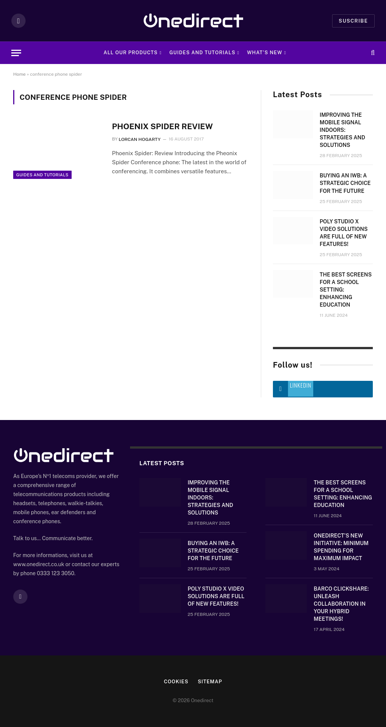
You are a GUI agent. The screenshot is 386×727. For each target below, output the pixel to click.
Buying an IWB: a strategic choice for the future (345, 183)
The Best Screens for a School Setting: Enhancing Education (346, 290)
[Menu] (16, 52)
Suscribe (353, 21)
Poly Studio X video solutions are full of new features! (344, 232)
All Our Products (131, 52)
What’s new (264, 52)
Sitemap (210, 681)
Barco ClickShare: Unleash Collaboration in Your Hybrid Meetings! (341, 604)
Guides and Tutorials (202, 52)
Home (19, 74)
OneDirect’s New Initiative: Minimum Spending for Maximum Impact (341, 547)
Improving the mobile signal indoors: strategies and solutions (342, 130)
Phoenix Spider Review (162, 126)
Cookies (176, 681)
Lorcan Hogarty (140, 139)
